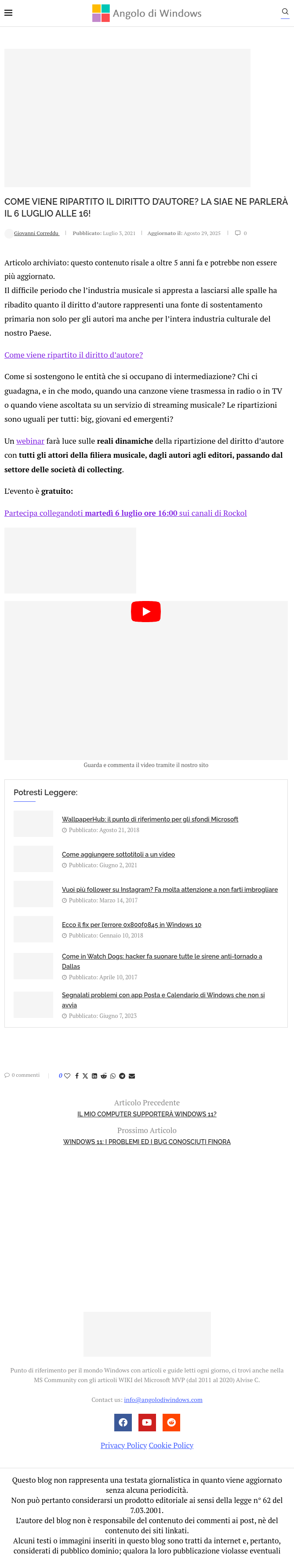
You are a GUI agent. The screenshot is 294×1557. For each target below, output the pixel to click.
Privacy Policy (124, 1420)
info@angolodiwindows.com (163, 1374)
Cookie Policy (171, 1420)
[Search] (289, 13)
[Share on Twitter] (85, 1050)
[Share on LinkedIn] (94, 1050)
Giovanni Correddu (32, 232)
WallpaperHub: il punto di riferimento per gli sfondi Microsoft (150, 793)
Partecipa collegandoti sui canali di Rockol (121, 487)
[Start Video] (146, 655)
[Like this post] (67, 1050)
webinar (29, 419)
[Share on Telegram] (122, 1050)
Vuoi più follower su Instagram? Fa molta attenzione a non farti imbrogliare (170, 864)
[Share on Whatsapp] (113, 1050)
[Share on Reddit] (104, 1050)
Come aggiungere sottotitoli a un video (118, 829)
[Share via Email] (132, 1050)
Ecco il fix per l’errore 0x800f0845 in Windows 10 (131, 899)
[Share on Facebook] (77, 1050)
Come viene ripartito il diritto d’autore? (69, 337)
